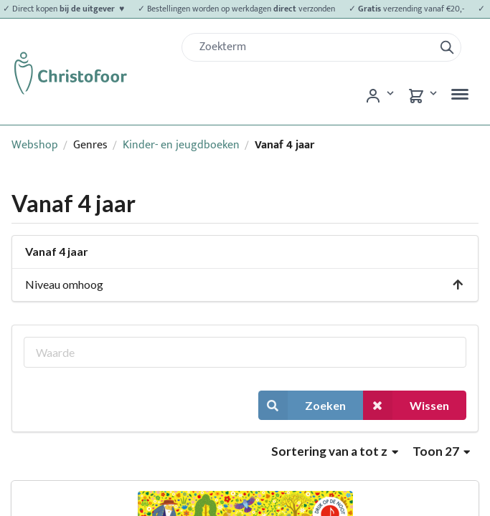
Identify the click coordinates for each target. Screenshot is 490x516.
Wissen (406, 405)
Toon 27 (441, 451)
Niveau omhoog (244, 284)
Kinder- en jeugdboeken (181, 145)
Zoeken (302, 405)
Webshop (34, 145)
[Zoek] (313, 47)
